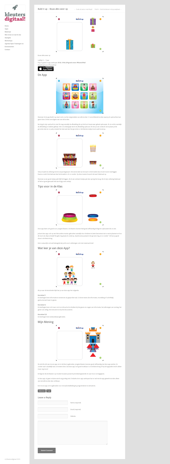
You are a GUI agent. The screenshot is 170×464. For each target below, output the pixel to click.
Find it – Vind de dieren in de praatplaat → (108, 9)
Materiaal (8, 32)
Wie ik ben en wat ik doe (13, 35)
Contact (7, 49)
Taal (48, 391)
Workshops (8, 41)
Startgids (8, 38)
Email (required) (75, 409)
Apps (6, 29)
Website (73, 416)
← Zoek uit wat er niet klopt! (83, 9)
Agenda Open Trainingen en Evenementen (14, 45)
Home (7, 26)
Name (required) (75, 403)
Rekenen (42, 391)
